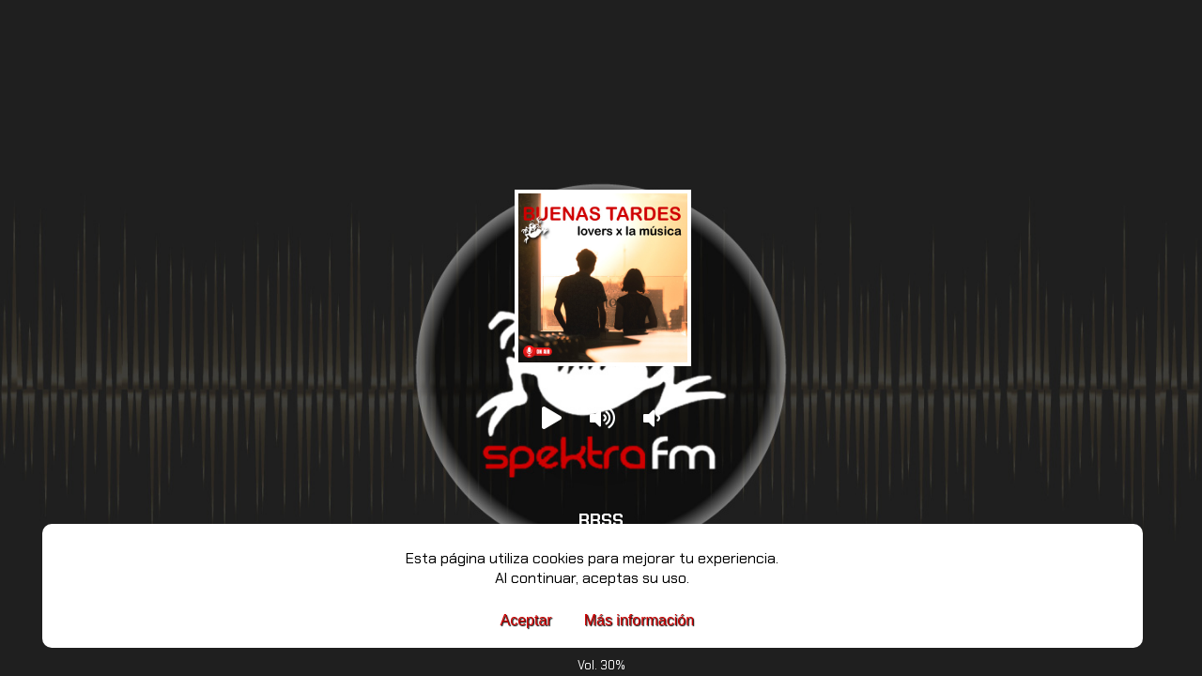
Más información (639, 620)
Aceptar (526, 620)
